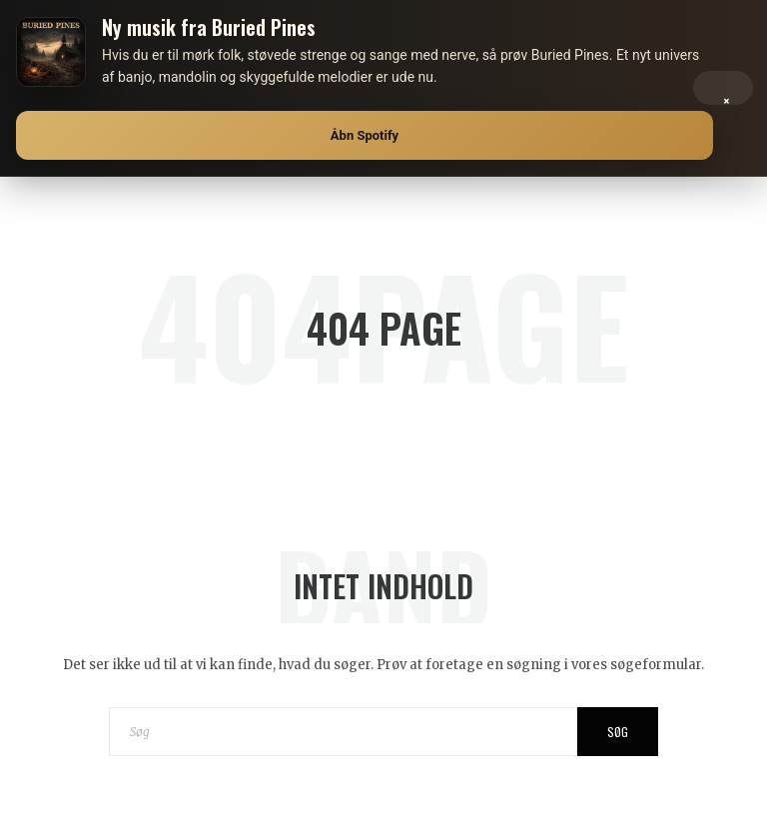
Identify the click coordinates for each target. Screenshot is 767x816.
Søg (617, 731)
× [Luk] (726, 96)
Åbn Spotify (364, 135)
